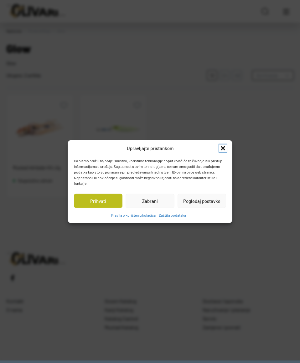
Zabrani (150, 201)
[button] (223, 148)
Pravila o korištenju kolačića (133, 215)
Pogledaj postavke (201, 201)
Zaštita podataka (172, 215)
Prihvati (98, 201)
